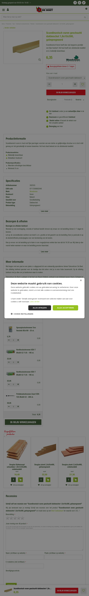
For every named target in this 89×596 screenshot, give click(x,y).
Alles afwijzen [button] (40, 308)
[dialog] (44, 298)
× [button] (81, 280)
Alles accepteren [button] (65, 308)
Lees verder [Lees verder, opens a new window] (35, 301)
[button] (22, 314)
